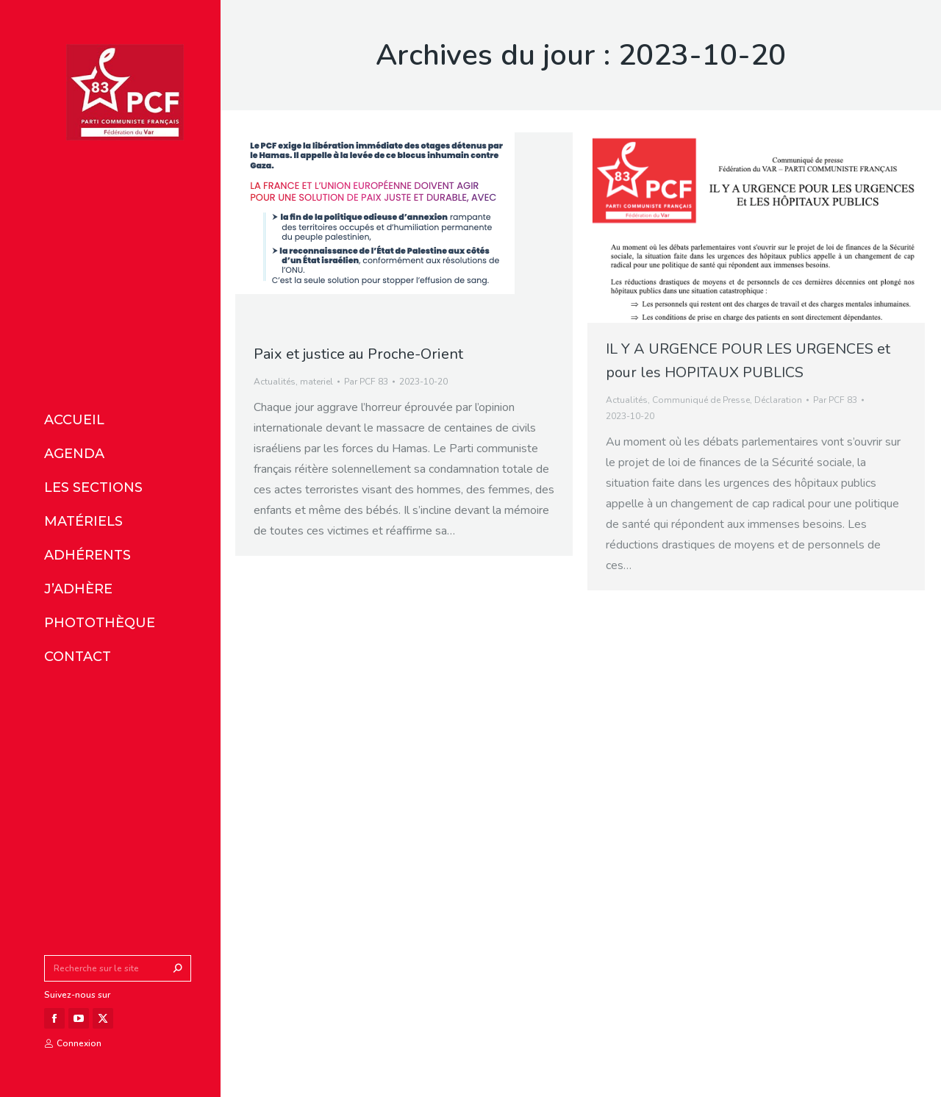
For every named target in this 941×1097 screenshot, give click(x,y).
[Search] (117, 968)
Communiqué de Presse (701, 400)
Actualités (275, 381)
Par (366, 381)
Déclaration (778, 400)
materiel (316, 381)
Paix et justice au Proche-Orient (358, 354)
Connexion (72, 1043)
